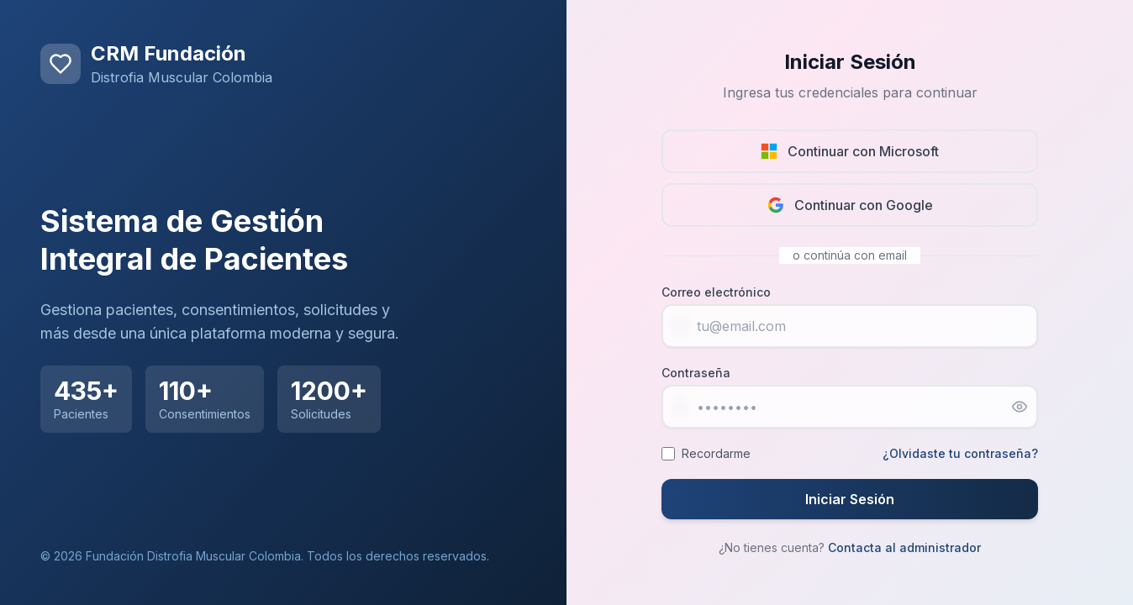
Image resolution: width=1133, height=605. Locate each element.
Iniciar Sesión (849, 499)
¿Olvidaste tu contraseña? (960, 453)
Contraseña (695, 373)
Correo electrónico (716, 292)
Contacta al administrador (904, 547)
